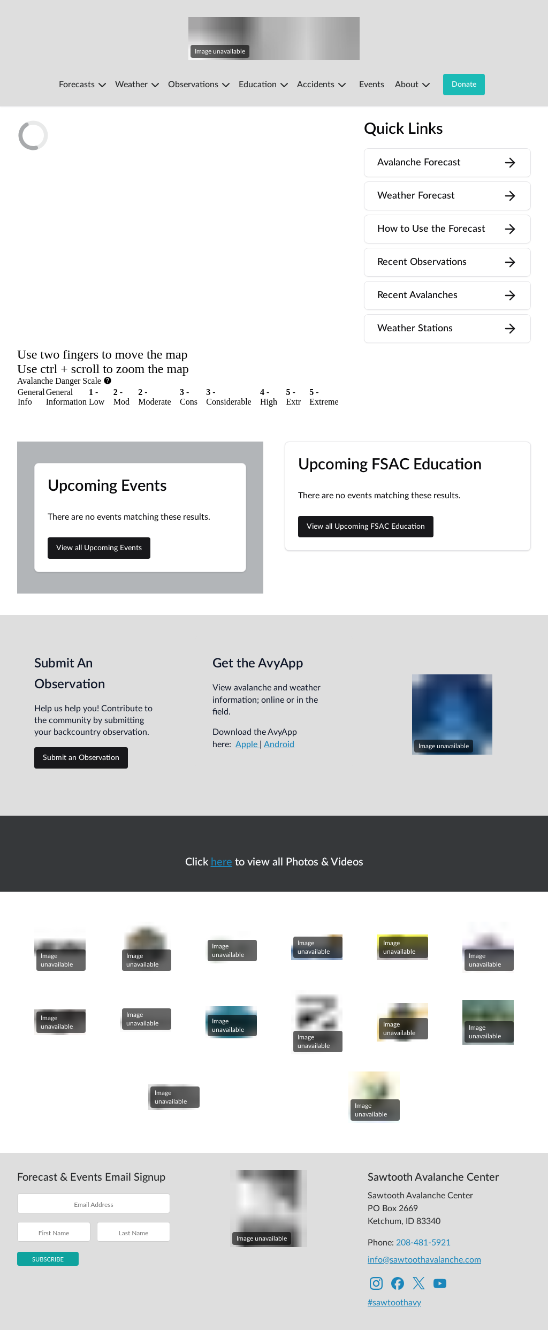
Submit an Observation (81, 723)
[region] (182, 225)
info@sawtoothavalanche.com (424, 1225)
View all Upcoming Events (99, 514)
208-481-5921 (423, 1208)
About (413, 85)
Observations (200, 85)
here (221, 827)
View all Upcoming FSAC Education (366, 492)
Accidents (322, 85)
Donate (464, 84)
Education (265, 85)
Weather (138, 85)
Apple (247, 709)
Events (371, 84)
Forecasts (84, 85)
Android (279, 709)
